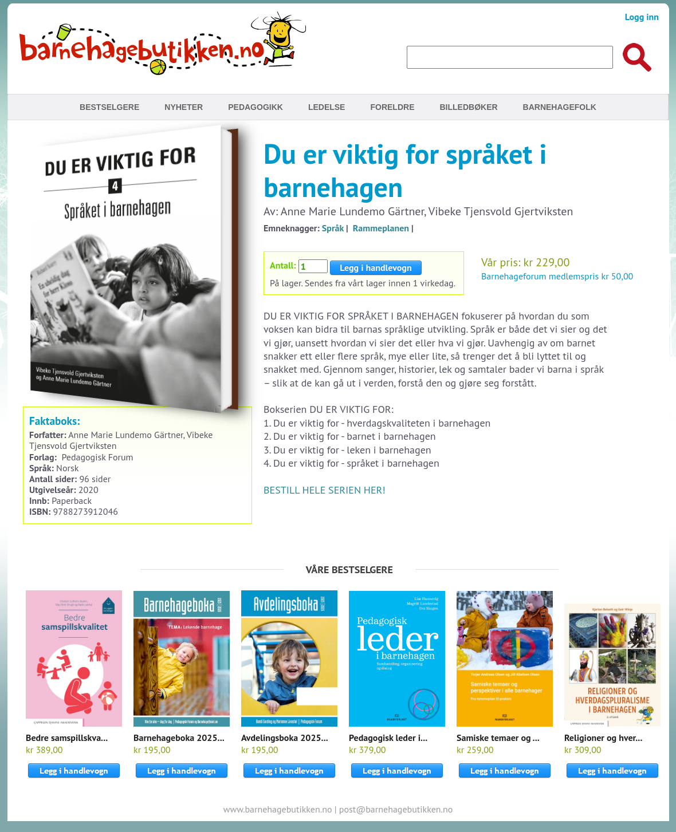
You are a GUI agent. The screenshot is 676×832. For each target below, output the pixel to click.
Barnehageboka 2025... (179, 737)
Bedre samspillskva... (67, 737)
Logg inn (642, 16)
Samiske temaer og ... (498, 737)
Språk (333, 228)
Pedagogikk (255, 107)
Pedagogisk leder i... (388, 737)
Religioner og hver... (603, 737)
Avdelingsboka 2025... (284, 737)
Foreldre (392, 107)
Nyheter (183, 107)
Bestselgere (109, 107)
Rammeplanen (381, 228)
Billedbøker (468, 107)
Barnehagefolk (559, 107)
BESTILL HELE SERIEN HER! (325, 489)
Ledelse (326, 107)
